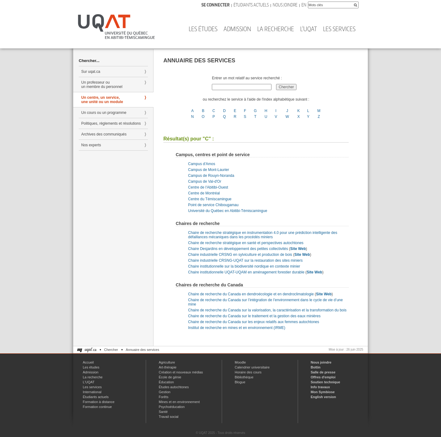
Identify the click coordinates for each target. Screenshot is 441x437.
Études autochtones (174, 387)
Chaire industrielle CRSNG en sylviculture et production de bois (240, 254)
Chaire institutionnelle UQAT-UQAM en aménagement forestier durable (246, 272)
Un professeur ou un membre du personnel (101, 84)
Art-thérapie (167, 367)
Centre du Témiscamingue (210, 199)
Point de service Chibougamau (213, 205)
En (303, 4)
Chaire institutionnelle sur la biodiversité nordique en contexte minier (244, 266)
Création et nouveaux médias (181, 372)
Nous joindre (285, 4)
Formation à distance (99, 402)
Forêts (163, 397)
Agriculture (167, 362)
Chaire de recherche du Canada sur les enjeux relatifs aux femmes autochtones (253, 322)
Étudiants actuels (251, 4)
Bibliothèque (244, 377)
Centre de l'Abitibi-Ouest (208, 187)
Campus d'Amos (201, 164)
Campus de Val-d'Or (204, 181)
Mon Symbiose (323, 392)
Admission (237, 29)
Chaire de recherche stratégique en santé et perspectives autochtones (246, 243)
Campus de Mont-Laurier (208, 170)
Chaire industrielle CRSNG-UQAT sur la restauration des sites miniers (245, 260)
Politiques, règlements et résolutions (111, 123)
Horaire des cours (248, 372)
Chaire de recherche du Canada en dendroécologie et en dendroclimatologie (251, 294)
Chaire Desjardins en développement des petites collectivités (238, 249)
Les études (203, 29)
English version (323, 397)
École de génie (170, 377)
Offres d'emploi (323, 377)
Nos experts (91, 145)
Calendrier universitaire (252, 367)
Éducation (166, 382)
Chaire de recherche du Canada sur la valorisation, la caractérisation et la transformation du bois (267, 310)
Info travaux (320, 387)
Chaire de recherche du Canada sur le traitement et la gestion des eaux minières (254, 316)
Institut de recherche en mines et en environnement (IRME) (236, 328)
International (92, 392)
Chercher (111, 350)
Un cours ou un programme (103, 112)
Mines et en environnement (179, 402)
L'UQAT (308, 29)
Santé (163, 412)
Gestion (164, 392)
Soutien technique (325, 382)
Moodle (240, 362)
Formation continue (97, 407)
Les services (339, 29)
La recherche (275, 29)
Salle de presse (323, 372)
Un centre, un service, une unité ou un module (102, 99)
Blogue (240, 382)
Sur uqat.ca (90, 71)
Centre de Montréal (204, 193)
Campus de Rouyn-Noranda (211, 175)
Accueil (88, 362)
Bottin (316, 367)
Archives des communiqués (104, 134)
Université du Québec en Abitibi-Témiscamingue (227, 211)
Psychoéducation (172, 407)
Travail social (168, 416)
